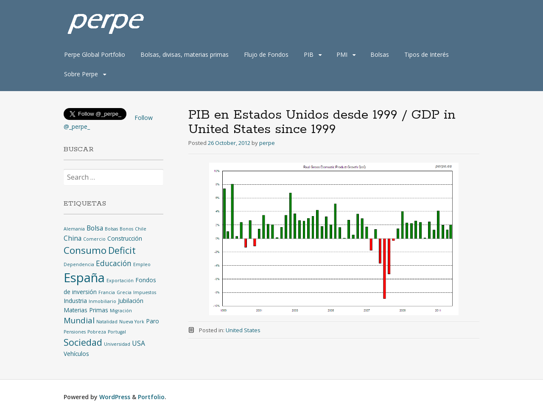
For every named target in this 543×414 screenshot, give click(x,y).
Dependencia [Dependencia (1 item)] (79, 264)
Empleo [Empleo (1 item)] (142, 264)
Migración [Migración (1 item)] (121, 311)
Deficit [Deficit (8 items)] (122, 250)
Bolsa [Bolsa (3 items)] (95, 228)
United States (243, 330)
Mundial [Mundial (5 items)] (79, 320)
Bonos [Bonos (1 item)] (126, 229)
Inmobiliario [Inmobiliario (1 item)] (102, 301)
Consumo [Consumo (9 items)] (85, 250)
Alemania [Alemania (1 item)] (74, 229)
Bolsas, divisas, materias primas (184, 54)
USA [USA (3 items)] (138, 343)
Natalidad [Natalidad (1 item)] (107, 322)
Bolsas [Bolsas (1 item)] (111, 229)
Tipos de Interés (426, 54)
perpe (267, 143)
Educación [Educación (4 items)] (114, 263)
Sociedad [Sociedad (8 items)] (83, 342)
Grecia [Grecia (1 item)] (124, 292)
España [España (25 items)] (84, 277)
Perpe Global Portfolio (94, 54)
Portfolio (151, 397)
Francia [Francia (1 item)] (106, 292)
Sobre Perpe (81, 74)
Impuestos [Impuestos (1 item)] (144, 292)
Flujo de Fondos (266, 54)
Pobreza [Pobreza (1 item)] (96, 332)
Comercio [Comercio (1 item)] (94, 239)
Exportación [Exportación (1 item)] (120, 280)
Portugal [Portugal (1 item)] (117, 332)
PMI (341, 54)
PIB (308, 54)
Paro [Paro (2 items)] (152, 321)
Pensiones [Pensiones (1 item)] (75, 332)
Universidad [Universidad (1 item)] (117, 344)
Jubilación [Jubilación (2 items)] (130, 301)
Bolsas (379, 54)
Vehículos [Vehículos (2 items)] (76, 354)
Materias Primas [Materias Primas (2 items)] (86, 310)
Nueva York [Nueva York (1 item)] (131, 322)
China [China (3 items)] (72, 238)
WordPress (114, 397)
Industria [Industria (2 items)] (75, 301)
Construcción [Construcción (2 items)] (124, 238)
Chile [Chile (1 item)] (140, 229)
